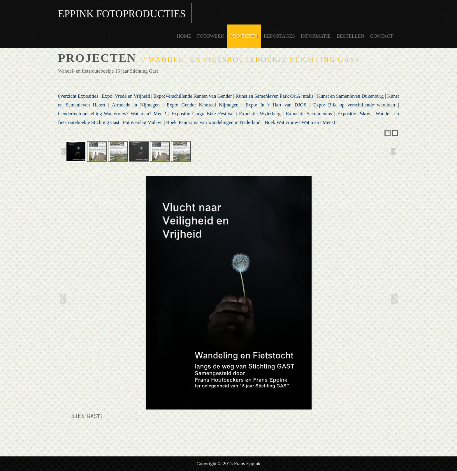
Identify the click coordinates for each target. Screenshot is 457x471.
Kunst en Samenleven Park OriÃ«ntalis (274, 96)
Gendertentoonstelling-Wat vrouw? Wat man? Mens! (112, 113)
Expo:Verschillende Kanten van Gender (192, 96)
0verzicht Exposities (78, 96)
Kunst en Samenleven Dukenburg (350, 96)
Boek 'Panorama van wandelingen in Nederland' (213, 122)
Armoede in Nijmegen (136, 105)
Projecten (244, 36)
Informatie (316, 36)
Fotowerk (210, 36)
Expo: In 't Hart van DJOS (275, 105)
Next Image (395, 298)
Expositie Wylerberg (260, 113)
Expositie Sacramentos (309, 113)
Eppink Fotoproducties (122, 14)
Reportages (279, 36)
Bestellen (350, 36)
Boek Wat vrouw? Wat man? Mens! (300, 122)
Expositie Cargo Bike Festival (202, 113)
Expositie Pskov (353, 113)
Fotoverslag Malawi (142, 122)
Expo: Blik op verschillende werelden (354, 105)
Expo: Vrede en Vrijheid (126, 96)
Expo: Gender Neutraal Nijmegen (203, 105)
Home (184, 36)
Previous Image (62, 298)
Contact (381, 36)
